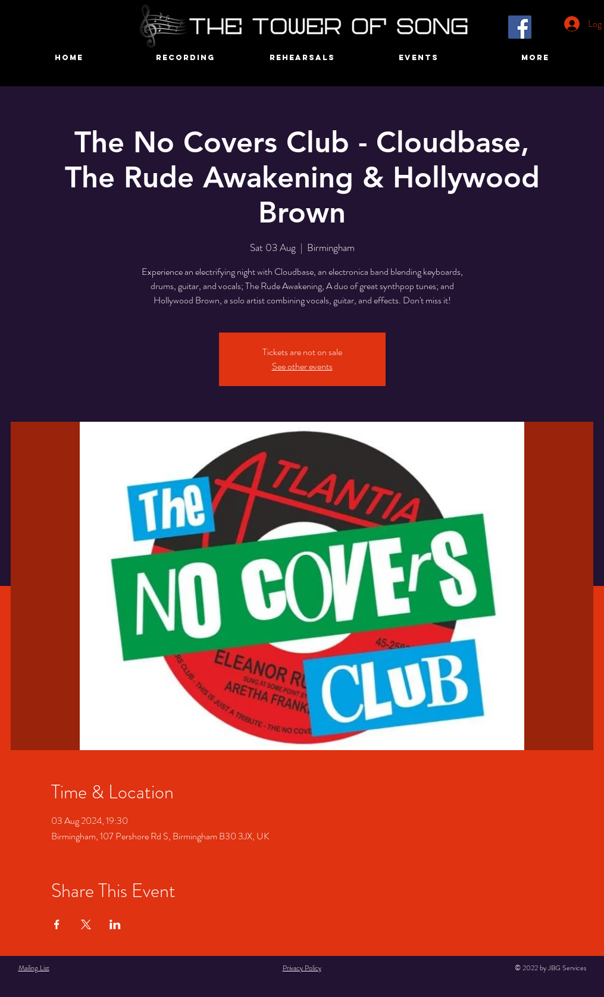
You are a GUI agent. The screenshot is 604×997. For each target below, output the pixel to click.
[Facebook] (519, 27)
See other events (302, 366)
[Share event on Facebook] (56, 924)
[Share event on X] (86, 924)
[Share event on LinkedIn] (115, 924)
